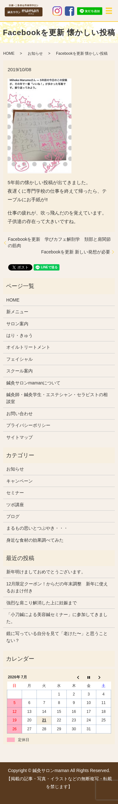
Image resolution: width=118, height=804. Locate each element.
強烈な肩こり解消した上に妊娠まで (41, 602)
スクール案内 (19, 370)
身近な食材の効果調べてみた (35, 540)
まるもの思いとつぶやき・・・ (37, 528)
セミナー (15, 492)
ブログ (13, 516)
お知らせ (35, 53)
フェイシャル (19, 359)
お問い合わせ (19, 413)
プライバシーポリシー (28, 425)
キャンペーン (19, 480)
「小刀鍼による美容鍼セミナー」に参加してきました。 (57, 618)
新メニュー (17, 311)
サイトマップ (19, 437)
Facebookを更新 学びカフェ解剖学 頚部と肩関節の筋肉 (59, 242)
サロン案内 (17, 323)
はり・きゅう (19, 335)
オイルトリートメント (28, 347)
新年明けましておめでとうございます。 (46, 571)
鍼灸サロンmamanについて (33, 382)
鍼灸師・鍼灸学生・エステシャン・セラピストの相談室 (57, 398)
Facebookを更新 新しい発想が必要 (75, 251)
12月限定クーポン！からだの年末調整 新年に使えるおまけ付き (57, 587)
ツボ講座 (15, 504)
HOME (8, 53)
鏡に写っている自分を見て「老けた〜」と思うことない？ (57, 637)
